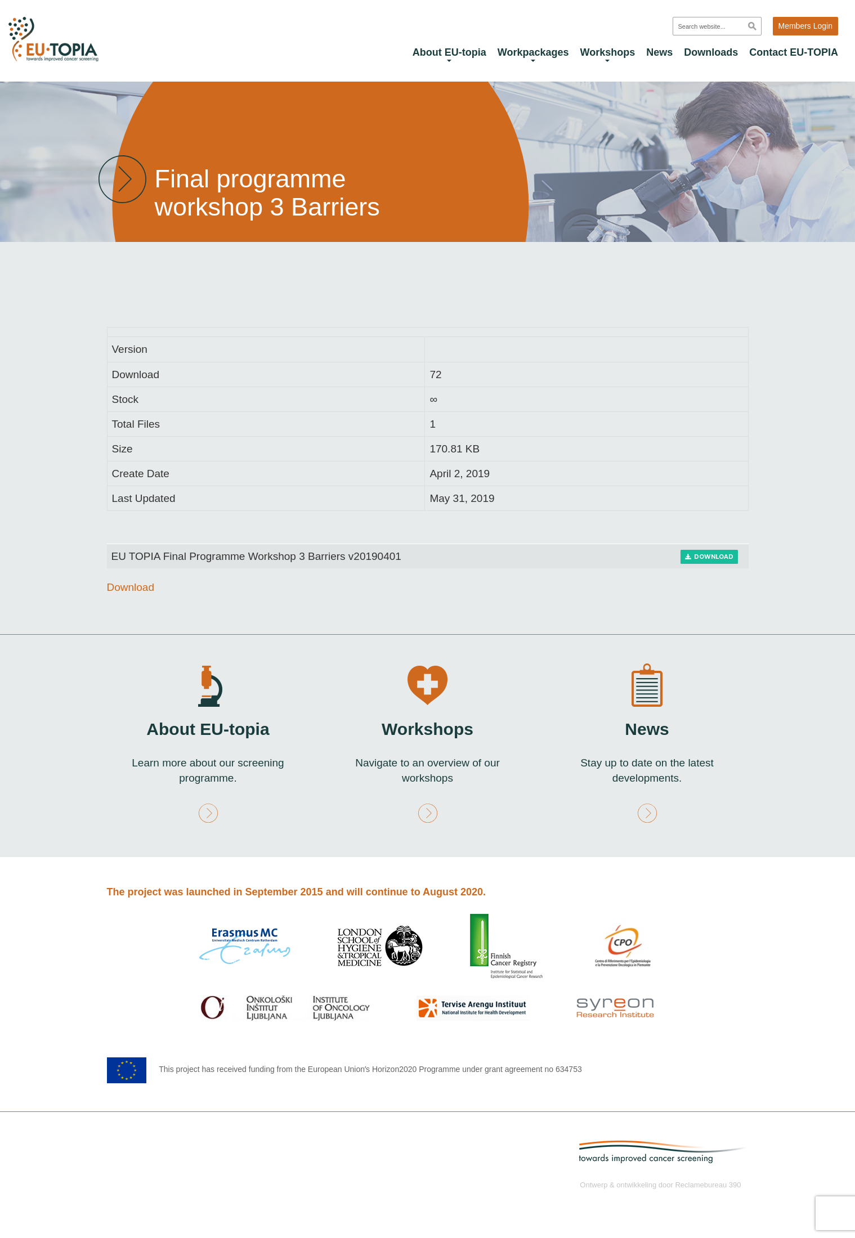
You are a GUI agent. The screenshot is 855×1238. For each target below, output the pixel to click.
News (659, 52)
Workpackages (533, 54)
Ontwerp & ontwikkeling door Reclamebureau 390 (660, 1184)
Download (709, 556)
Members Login (805, 25)
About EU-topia (449, 54)
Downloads (711, 52)
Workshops (607, 54)
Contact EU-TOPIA (793, 52)
